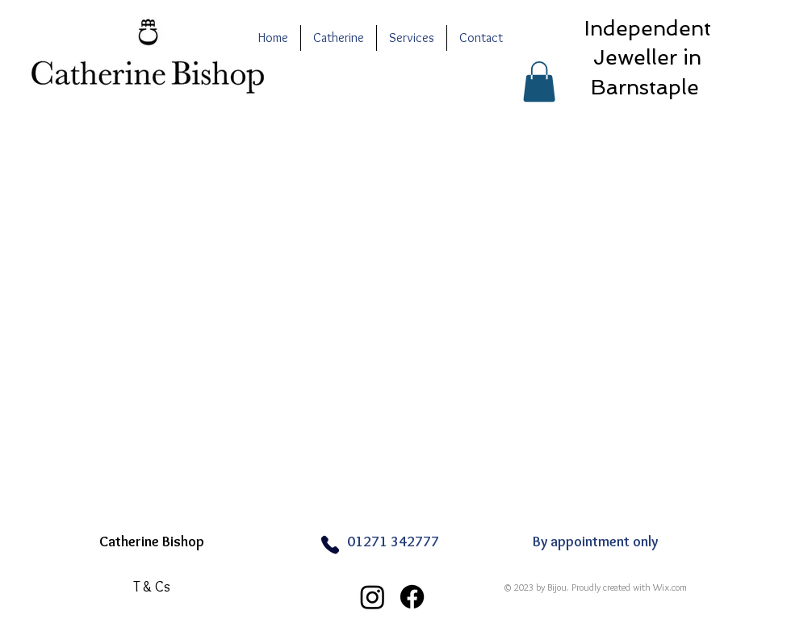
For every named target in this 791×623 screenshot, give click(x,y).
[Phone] (330, 544)
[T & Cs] (151, 587)
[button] (539, 81)
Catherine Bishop (151, 541)
